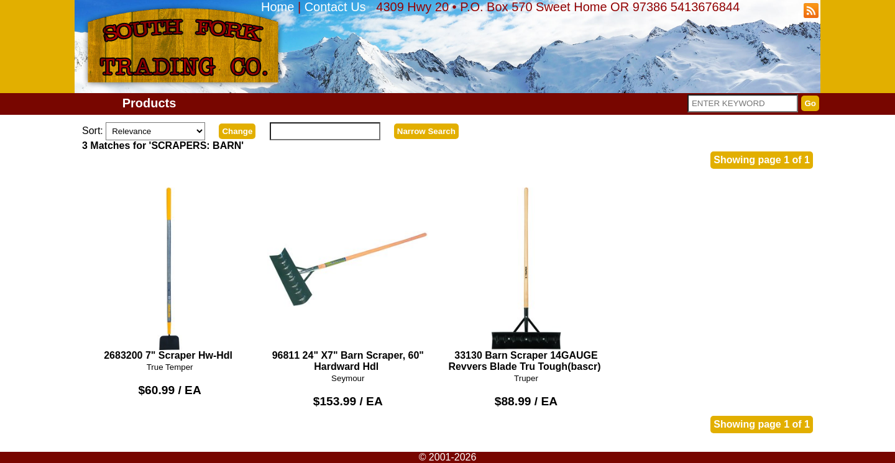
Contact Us (335, 7)
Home (277, 7)
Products (149, 103)
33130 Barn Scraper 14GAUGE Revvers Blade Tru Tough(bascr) (526, 279)
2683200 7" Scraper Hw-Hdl (170, 274)
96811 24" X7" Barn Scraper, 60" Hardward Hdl (347, 279)
